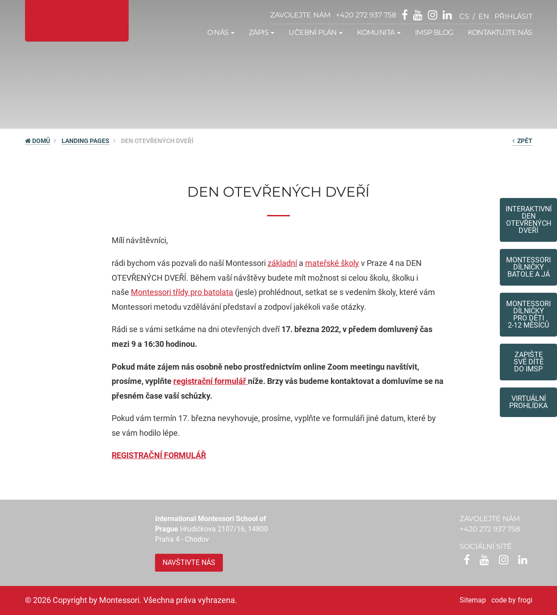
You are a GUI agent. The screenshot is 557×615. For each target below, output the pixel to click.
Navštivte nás (189, 562)
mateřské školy (332, 263)
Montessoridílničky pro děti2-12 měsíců (528, 314)
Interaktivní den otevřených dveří (529, 220)
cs (464, 16)
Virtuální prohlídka (528, 402)
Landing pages (85, 140)
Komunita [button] (379, 32)
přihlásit (513, 16)
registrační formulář (209, 381)
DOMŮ (37, 140)
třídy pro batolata (203, 292)
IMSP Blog (434, 32)
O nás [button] (221, 32)
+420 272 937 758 (366, 15)
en (483, 16)
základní (282, 263)
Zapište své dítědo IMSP (529, 361)
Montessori (152, 292)
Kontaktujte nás (500, 32)
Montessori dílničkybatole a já (528, 267)
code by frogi (511, 600)
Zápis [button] (261, 32)
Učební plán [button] (316, 32)
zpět (522, 140)
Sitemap (473, 600)
